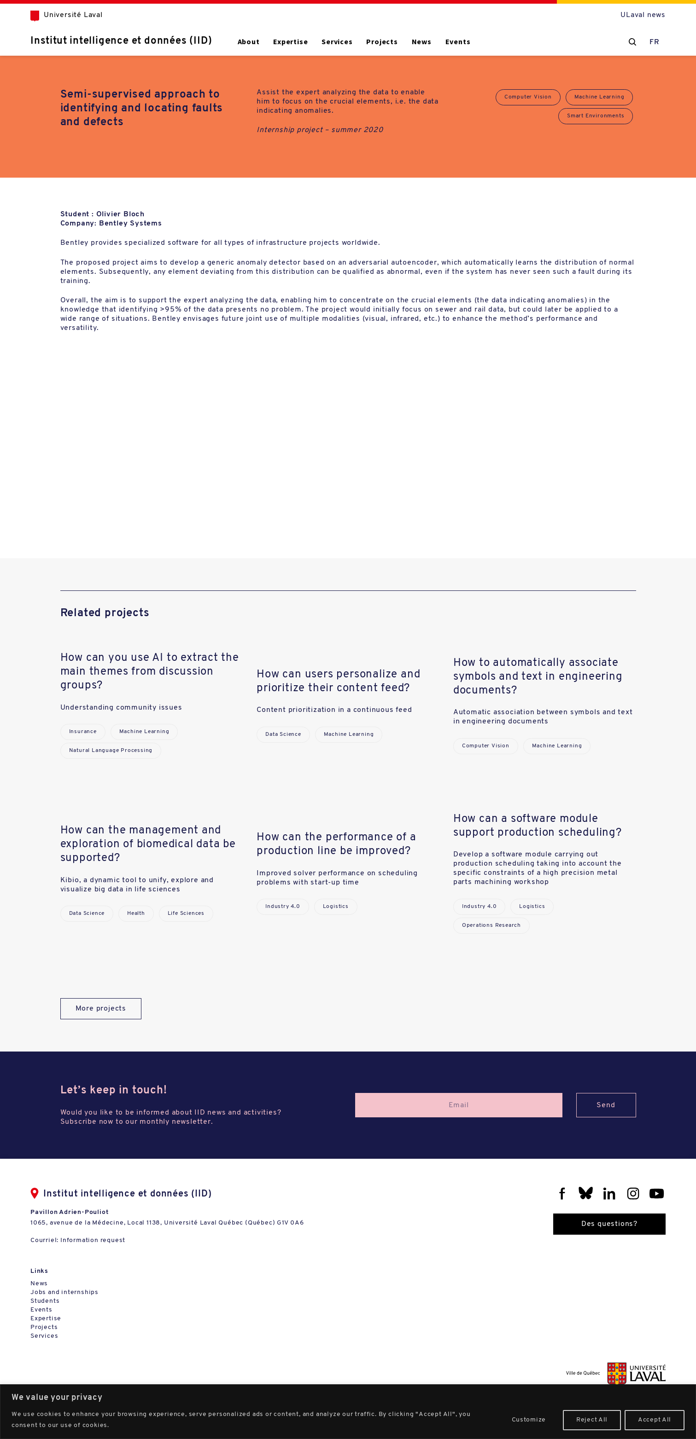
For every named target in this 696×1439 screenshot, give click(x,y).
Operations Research (491, 925)
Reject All (592, 1419)
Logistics (336, 906)
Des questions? (609, 1224)
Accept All (654, 1419)
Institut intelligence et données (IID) (121, 41)
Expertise (290, 41)
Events (458, 41)
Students (44, 1301)
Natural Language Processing (111, 750)
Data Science (283, 734)
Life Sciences (186, 913)
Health (136, 913)
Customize (529, 1419)
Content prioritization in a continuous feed (334, 710)
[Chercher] (632, 42)
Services (337, 41)
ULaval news (643, 15)
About (249, 41)
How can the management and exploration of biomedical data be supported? (148, 844)
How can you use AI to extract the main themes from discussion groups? (149, 672)
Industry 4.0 (282, 906)
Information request (92, 1240)
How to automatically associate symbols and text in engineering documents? (538, 677)
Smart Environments (595, 116)
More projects (101, 1008)
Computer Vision (528, 97)
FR (654, 42)
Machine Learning (599, 97)
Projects (382, 41)
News (422, 41)
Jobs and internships (64, 1292)
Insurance (83, 731)
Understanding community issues (121, 707)
